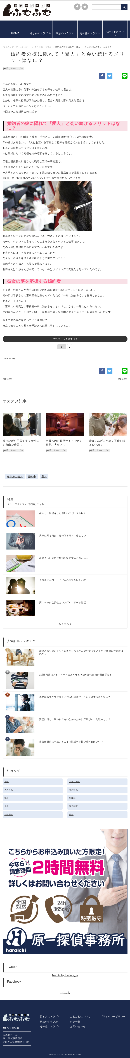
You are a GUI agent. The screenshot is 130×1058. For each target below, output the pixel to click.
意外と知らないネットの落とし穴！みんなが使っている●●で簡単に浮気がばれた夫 (81, 652)
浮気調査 (73, 806)
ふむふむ (65, 992)
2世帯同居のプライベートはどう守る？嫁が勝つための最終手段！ (75, 675)
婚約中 (32, 476)
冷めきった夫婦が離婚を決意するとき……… (63, 558)
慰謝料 (72, 798)
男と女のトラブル (50, 1016)
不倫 (6, 781)
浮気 (6, 806)
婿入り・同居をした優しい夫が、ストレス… (63, 513)
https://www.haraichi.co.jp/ (16, 1042)
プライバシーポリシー (113, 1016)
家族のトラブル (49, 1021)
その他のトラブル (50, 1026)
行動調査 (8, 814)
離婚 (71, 814)
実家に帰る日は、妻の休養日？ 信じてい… (63, 535)
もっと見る (65, 623)
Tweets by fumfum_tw (65, 975)
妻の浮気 (73, 790)
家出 (6, 798)
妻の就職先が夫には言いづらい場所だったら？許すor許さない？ (74, 697)
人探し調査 (74, 781)
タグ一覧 (75, 1021)
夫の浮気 (8, 790)
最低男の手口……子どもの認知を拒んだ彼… (63, 580)
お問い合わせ (77, 1026)
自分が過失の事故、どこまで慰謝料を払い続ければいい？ (71, 741)
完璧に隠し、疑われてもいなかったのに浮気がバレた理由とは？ (74, 719)
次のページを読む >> (65, 338)
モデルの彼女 (15, 476)
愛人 (44, 476)
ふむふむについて (80, 1016)
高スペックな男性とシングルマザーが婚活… (63, 602)
